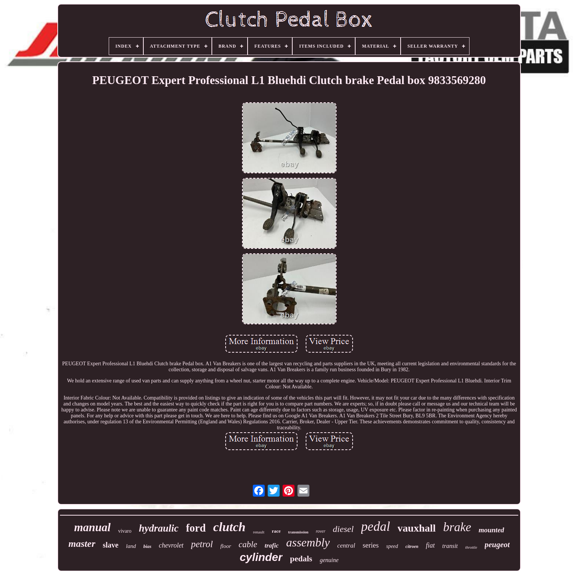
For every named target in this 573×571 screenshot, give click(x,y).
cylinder (261, 557)
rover (320, 531)
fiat (430, 545)
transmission (298, 532)
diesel (343, 529)
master (82, 543)
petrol (202, 544)
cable (248, 544)
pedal (375, 526)
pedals (301, 558)
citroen (411, 546)
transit (450, 546)
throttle (471, 547)
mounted (491, 530)
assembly (308, 542)
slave (110, 545)
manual (92, 527)
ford (196, 528)
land (131, 546)
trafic (272, 545)
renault (259, 532)
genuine (329, 560)
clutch (229, 527)
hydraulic (159, 528)
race (276, 531)
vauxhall (417, 528)
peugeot (497, 544)
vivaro (124, 531)
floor (225, 546)
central (346, 545)
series (371, 545)
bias (147, 546)
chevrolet (171, 545)
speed (392, 546)
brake (457, 527)
